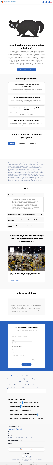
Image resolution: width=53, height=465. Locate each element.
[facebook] (49, 2)
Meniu (6, 463)
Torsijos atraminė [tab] (14, 149)
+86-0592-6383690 (15, 429)
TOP (46, 463)
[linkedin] (26, 456)
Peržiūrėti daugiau (15, 280)
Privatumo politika (26, 460)
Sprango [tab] (12, 143)
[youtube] (46, 2)
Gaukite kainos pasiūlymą (26, 69)
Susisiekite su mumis (33, 463)
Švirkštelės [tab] (33, 143)
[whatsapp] (43, 2)
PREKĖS (20, 463)
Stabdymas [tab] (22, 143)
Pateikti (26, 364)
